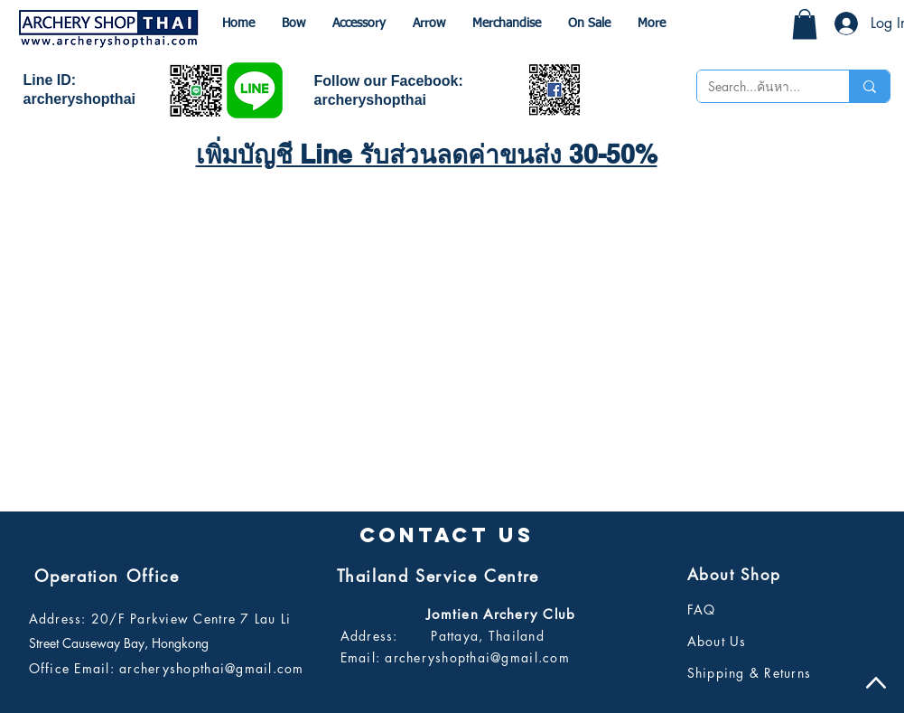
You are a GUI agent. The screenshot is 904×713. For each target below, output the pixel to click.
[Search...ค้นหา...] (759, 86)
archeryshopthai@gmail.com (211, 668)
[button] (804, 24)
